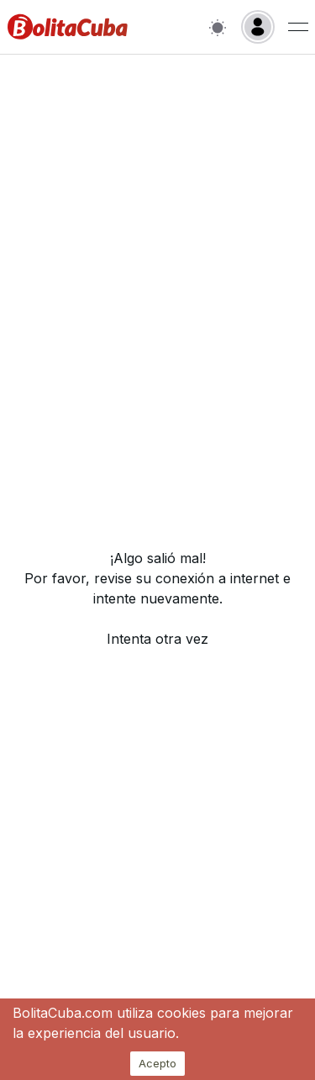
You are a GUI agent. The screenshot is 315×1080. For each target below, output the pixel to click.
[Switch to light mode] (217, 27)
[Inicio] (68, 26)
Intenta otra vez (157, 638)
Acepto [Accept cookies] (157, 1063)
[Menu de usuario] (298, 27)
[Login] (257, 26)
